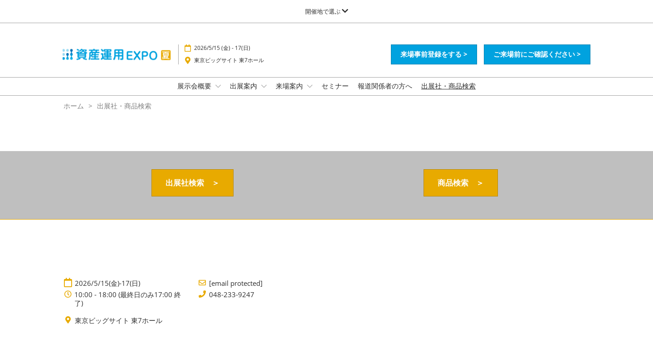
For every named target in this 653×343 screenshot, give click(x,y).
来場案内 (290, 85)
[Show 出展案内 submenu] (264, 86)
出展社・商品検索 (448, 85)
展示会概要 (195, 85)
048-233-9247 (231, 294)
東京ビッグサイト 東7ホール (229, 60)
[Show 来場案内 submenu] (309, 86)
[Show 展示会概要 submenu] (218, 86)
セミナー (335, 85)
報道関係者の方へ (385, 85)
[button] (434, 54)
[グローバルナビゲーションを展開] (326, 11)
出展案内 (244, 85)
